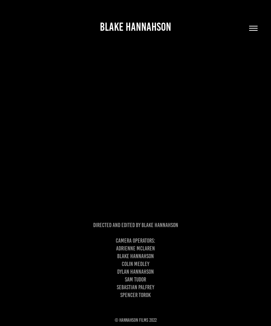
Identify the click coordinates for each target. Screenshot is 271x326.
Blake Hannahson (135, 26)
